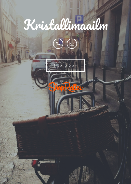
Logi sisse (65, 65)
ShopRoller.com (65, 87)
